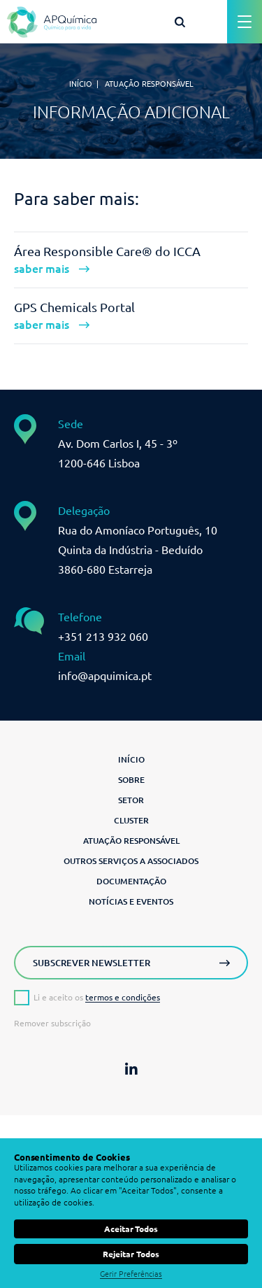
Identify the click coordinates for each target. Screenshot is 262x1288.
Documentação (131, 881)
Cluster (131, 820)
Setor (131, 800)
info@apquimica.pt (105, 676)
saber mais (41, 268)
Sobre (131, 779)
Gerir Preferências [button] (131, 1274)
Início (80, 84)
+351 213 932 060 (103, 636)
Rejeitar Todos (131, 1254)
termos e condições (122, 997)
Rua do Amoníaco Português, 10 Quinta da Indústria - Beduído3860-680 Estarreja (137, 550)
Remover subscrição (52, 1023)
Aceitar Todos (131, 1228)
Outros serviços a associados (131, 860)
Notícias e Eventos (131, 901)
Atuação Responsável (131, 840)
